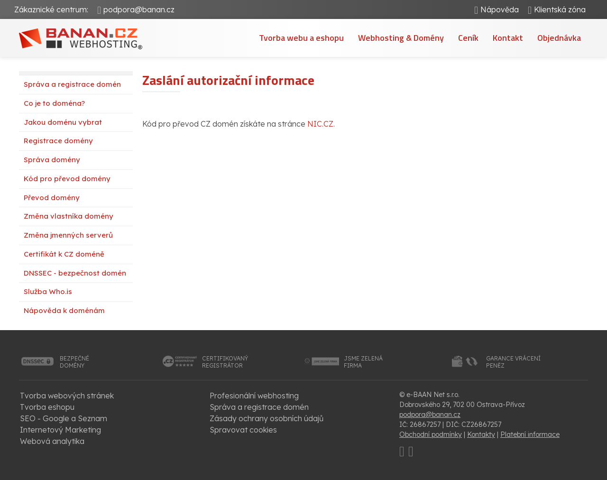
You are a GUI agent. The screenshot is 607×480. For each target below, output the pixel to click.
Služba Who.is (48, 291)
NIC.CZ (320, 124)
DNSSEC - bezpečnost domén (75, 272)
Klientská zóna (560, 9)
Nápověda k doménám (64, 310)
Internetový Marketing (60, 429)
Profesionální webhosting (254, 395)
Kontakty (481, 434)
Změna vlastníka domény (68, 216)
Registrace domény (58, 140)
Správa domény (52, 159)
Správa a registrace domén (72, 84)
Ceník (468, 37)
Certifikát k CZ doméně (64, 253)
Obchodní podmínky (430, 434)
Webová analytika (52, 441)
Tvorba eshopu (47, 407)
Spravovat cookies (243, 429)
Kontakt (508, 37)
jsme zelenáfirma (363, 362)
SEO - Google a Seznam (63, 418)
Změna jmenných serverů (68, 235)
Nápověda (499, 9)
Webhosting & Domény (401, 37)
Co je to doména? (54, 103)
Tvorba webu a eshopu (301, 37)
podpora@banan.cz (139, 9)
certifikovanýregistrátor (225, 362)
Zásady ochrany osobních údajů (266, 418)
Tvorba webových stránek (67, 395)
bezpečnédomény (74, 362)
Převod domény (52, 197)
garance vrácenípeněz (513, 362)
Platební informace (530, 434)
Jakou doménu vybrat (63, 122)
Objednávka (559, 37)
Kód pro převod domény (67, 178)
